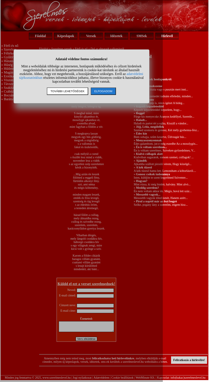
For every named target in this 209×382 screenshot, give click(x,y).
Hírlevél (167, 36)
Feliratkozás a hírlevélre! (189, 362)
